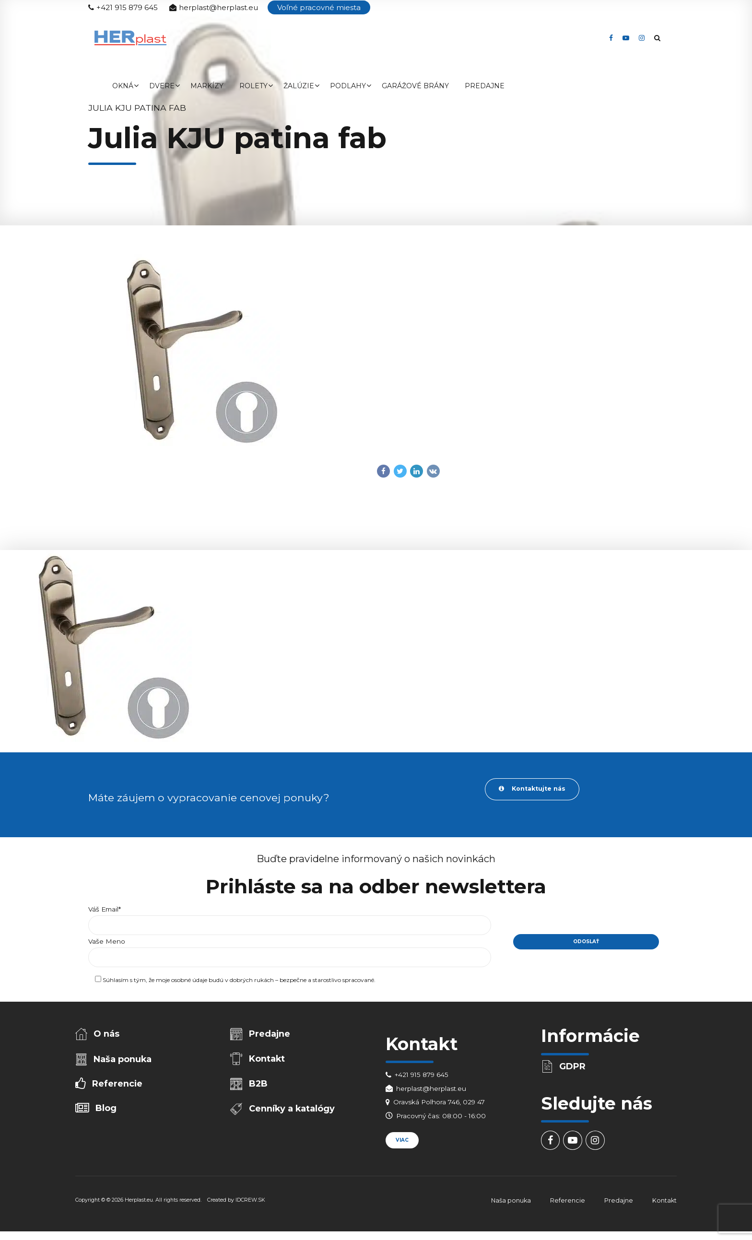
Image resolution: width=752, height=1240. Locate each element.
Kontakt (268, 1060)
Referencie (118, 1087)
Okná (122, 86)
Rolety (253, 86)
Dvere (162, 86)
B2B (259, 1087)
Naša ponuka (123, 1061)
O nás (107, 1035)
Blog (107, 1112)
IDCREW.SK (250, 1202)
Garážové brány (415, 86)
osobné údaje (189, 982)
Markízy (206, 86)
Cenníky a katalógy (293, 1112)
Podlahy (348, 86)
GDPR (573, 1067)
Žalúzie (298, 86)
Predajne (485, 86)
